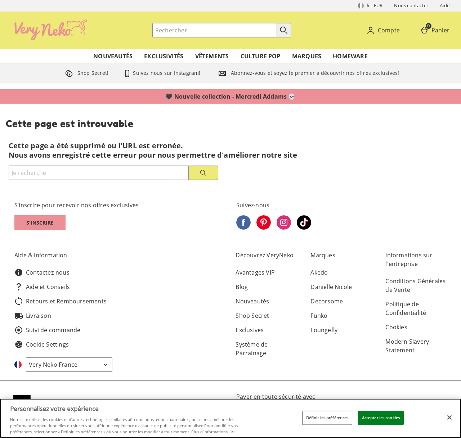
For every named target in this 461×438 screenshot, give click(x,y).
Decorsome (326, 301)
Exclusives (250, 330)
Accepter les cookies (381, 417)
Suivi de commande (47, 330)
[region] (230, 418)
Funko (318, 316)
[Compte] (384, 30)
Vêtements (212, 56)
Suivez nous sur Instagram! (161, 72)
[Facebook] (243, 227)
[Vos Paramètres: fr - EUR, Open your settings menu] (370, 6)
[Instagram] (284, 227)
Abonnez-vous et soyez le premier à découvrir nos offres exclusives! (307, 72)
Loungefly (323, 330)
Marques (306, 56)
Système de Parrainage (252, 348)
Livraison (32, 315)
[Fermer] (449, 417)
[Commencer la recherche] (284, 30)
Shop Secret (252, 316)
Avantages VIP (255, 272)
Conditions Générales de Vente (415, 285)
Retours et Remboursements (60, 301)
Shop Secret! (85, 72)
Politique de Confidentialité (405, 308)
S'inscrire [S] (40, 222)
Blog (242, 287)
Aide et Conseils (42, 287)
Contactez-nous (42, 272)
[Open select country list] (69, 364)
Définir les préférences (327, 417)
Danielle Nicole (331, 287)
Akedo (319, 272)
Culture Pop (261, 56)
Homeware (350, 56)
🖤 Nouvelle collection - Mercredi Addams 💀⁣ (230, 96)
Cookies (396, 327)
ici (232, 431)
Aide (444, 5)
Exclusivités (163, 56)
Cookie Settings (41, 344)
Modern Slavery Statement (407, 346)
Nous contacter (411, 5)
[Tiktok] (304, 227)
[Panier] (436, 30)
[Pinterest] (263, 227)
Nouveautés (113, 56)
